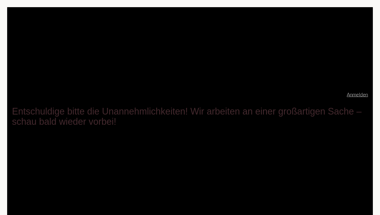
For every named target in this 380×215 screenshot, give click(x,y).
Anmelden (357, 94)
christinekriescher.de (52, 94)
